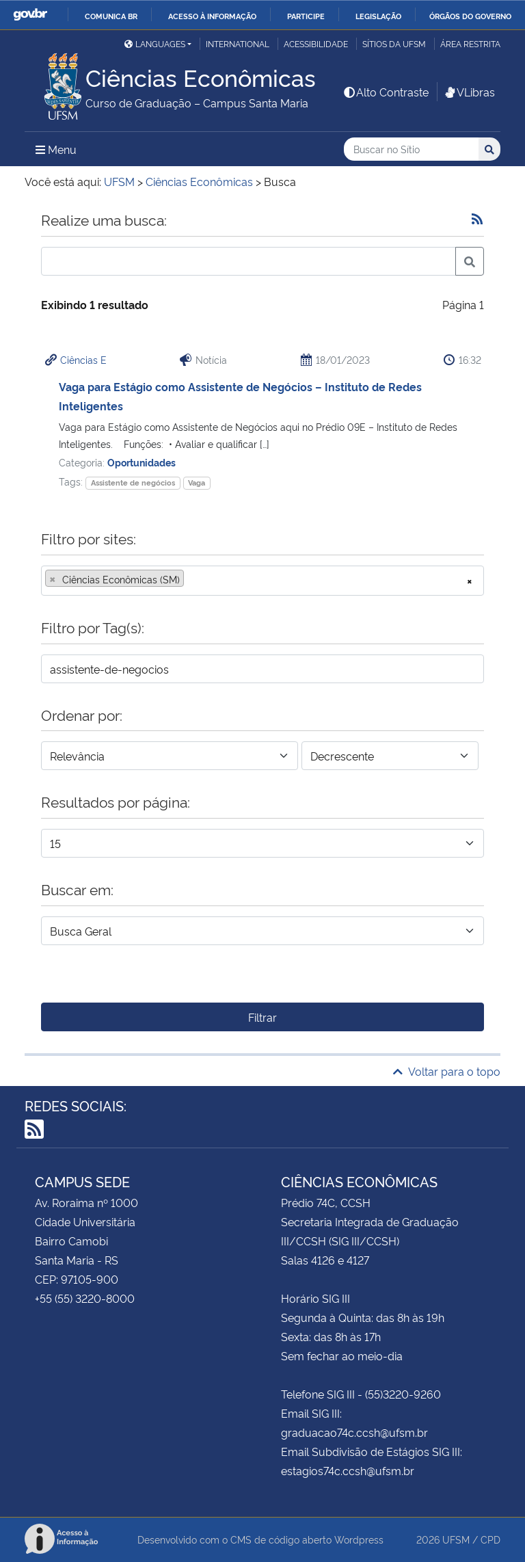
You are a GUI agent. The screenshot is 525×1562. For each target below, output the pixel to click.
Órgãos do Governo (470, 15)
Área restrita (470, 43)
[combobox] (262, 581)
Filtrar (262, 1016)
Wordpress (358, 1539)
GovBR (30, 14)
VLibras (469, 91)
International (237, 43)
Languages (154, 43)
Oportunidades (141, 461)
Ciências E (83, 359)
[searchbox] (191, 579)
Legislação (378, 15)
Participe (306, 15)
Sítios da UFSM (394, 43)
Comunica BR (111, 15)
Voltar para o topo (446, 1070)
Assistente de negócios (133, 482)
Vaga (196, 482)
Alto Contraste (385, 91)
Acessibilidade (316, 43)
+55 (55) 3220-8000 (85, 1298)
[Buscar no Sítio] (411, 149)
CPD (490, 1539)
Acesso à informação (212, 15)
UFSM (456, 1539)
